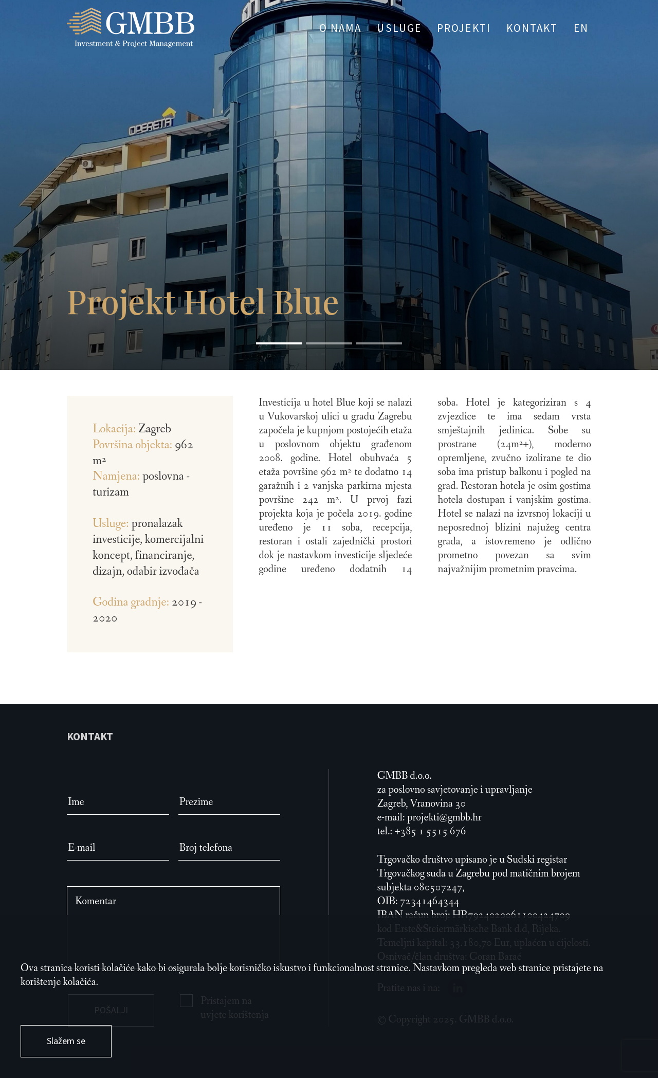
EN (581, 28)
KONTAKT (532, 28)
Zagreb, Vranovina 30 (421, 804)
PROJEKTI (464, 28)
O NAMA (340, 28)
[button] (279, 343)
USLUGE (399, 28)
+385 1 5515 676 (430, 831)
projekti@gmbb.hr (444, 818)
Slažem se (66, 1041)
